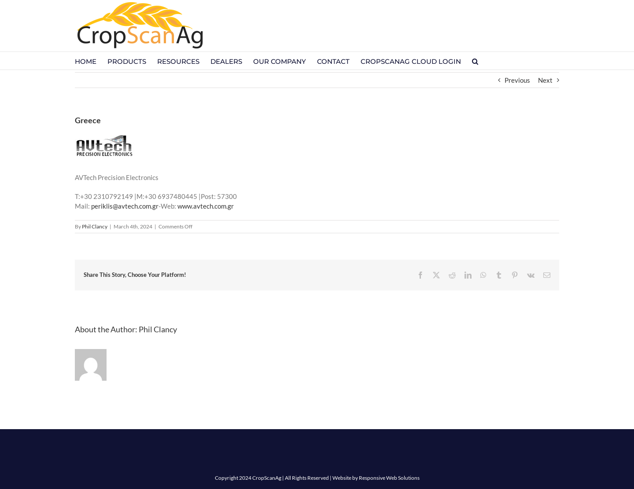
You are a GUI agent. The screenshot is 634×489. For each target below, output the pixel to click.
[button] (475, 61)
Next (545, 80)
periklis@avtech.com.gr (124, 206)
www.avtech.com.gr (205, 206)
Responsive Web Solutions (389, 477)
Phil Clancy (94, 226)
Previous (517, 80)
